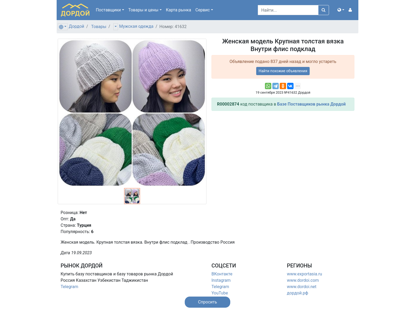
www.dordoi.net (302, 286)
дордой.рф (297, 293)
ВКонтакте (221, 273)
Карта (178, 9)
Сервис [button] (202, 9)
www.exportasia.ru (304, 273)
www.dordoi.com (303, 280)
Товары (98, 26)
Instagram (221, 280)
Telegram (69, 286)
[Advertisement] (282, 152)
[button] (340, 10)
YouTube (219, 293)
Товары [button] (143, 9)
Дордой (76, 26)
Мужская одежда (136, 26)
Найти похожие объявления (283, 71)
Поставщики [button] (108, 9)
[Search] (288, 10)
